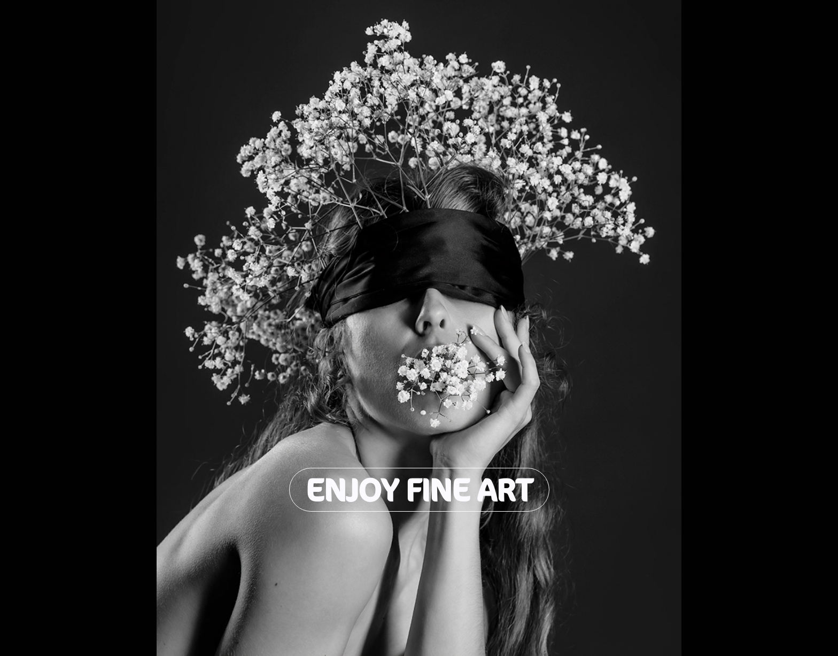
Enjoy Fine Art (419, 490)
